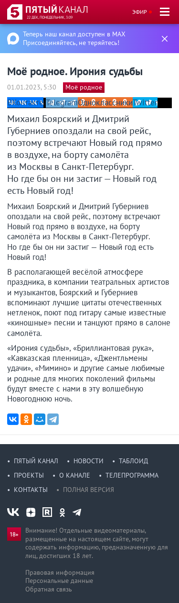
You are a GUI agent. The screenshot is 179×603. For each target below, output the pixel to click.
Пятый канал (36, 461)
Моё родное (83, 87)
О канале (74, 475)
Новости (89, 461)
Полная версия (88, 489)
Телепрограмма (131, 475)
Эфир (139, 11)
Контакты (31, 489)
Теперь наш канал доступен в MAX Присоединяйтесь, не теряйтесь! (74, 38)
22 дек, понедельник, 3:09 (50, 17)
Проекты (29, 475)
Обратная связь (48, 589)
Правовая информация (60, 572)
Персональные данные (59, 580)
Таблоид (133, 461)
